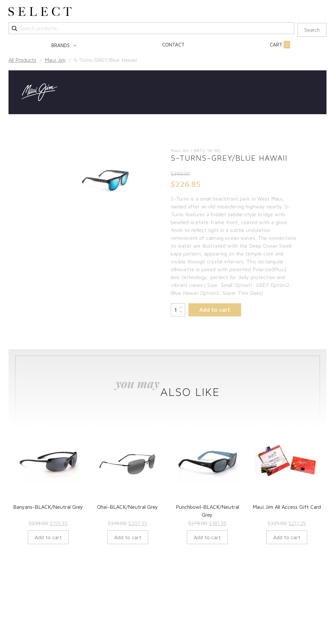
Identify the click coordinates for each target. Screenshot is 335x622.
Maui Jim (55, 60)
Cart (280, 44)
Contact (173, 44)
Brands (61, 45)
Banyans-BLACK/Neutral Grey (48, 507)
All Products (22, 60)
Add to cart (214, 309)
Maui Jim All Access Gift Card (287, 507)
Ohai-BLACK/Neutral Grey (127, 507)
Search (312, 30)
